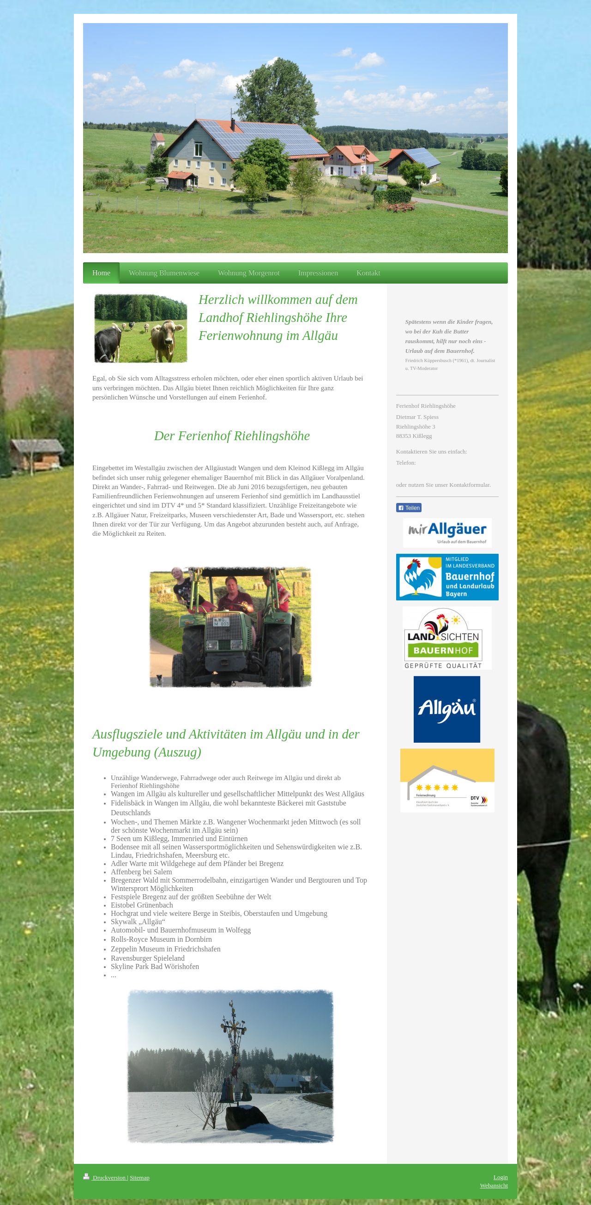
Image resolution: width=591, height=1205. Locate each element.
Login (501, 1177)
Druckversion (105, 1177)
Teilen (409, 508)
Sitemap (140, 1177)
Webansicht (494, 1185)
